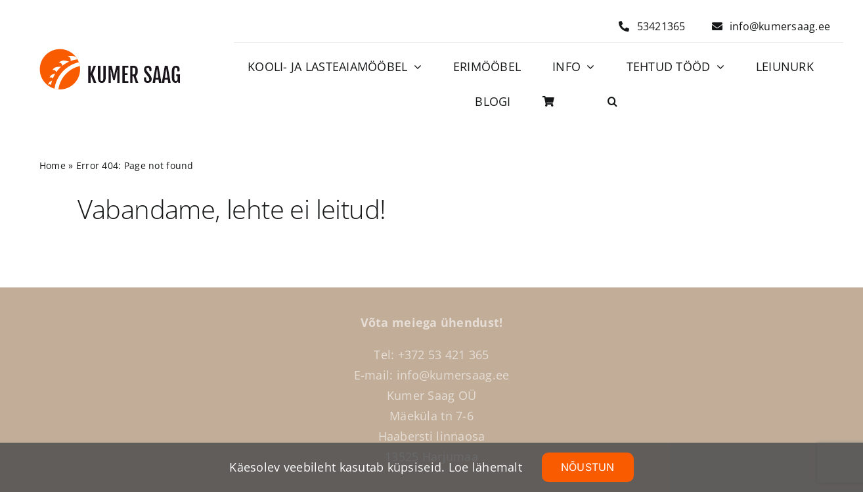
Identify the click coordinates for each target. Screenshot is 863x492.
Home (52, 165)
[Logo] (110, 54)
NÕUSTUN (588, 467)
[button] (612, 102)
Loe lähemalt (485, 467)
